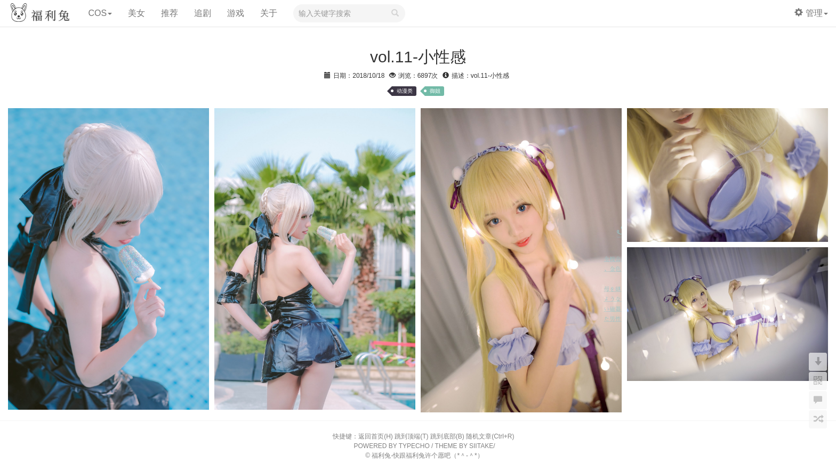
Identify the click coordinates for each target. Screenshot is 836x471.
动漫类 (405, 91)
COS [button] (100, 13)
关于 (268, 13)
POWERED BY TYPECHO (392, 446)
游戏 (235, 13)
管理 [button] (811, 13)
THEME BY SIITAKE (464, 446)
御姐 (435, 91)
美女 (136, 13)
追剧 (202, 13)
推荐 (169, 13)
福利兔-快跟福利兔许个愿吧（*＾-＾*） (427, 455)
